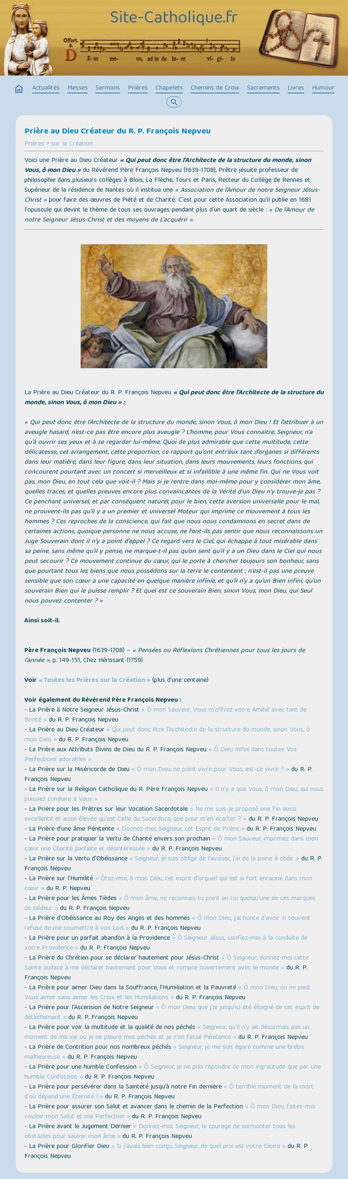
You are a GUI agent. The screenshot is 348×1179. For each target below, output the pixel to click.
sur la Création (72, 144)
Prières (138, 88)
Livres (296, 88)
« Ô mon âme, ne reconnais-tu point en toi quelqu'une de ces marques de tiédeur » (169, 904)
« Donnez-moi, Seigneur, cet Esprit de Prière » (180, 829)
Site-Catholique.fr (174, 19)
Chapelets (169, 88)
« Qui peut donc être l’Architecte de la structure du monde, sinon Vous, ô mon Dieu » (167, 735)
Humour (323, 88)
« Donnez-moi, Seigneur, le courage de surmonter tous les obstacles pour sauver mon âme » (159, 1132)
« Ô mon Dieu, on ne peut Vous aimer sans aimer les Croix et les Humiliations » (167, 993)
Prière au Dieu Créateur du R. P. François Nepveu (117, 131)
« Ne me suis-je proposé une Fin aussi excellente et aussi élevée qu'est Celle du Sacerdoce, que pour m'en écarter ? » (160, 814)
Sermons (108, 88)
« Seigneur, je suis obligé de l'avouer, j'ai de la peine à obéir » (214, 859)
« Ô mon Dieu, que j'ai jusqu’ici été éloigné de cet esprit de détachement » (171, 1013)
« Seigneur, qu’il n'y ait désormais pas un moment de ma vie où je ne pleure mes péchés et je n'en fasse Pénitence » (167, 1032)
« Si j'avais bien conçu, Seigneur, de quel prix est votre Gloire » (198, 1147)
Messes (77, 88)
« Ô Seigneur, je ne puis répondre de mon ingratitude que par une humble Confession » (172, 1072)
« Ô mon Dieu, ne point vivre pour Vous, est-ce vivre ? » (210, 770)
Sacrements (263, 88)
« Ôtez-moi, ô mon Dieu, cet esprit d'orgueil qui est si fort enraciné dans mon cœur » (168, 884)
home (19, 89)
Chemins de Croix (215, 88)
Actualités (46, 88)
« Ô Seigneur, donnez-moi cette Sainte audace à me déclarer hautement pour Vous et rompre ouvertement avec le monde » (166, 963)
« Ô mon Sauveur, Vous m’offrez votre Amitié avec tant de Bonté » (165, 715)
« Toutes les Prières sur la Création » (94, 680)
